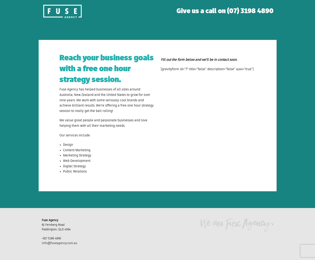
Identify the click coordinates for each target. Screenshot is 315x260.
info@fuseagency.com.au (59, 243)
